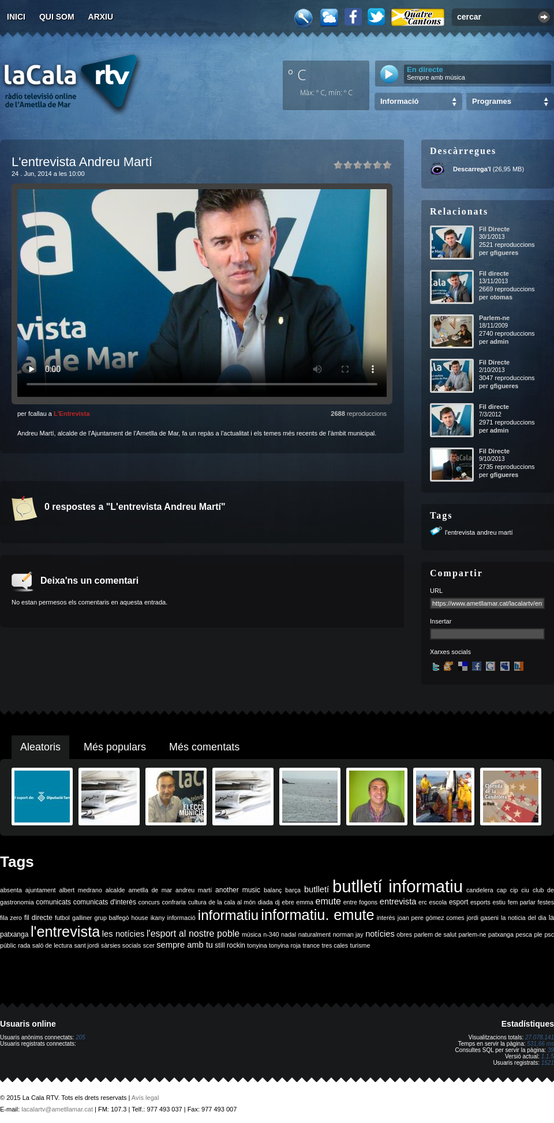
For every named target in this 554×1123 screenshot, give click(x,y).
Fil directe (494, 273)
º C (297, 74)
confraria (174, 902)
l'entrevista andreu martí (479, 532)
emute (328, 901)
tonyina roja (285, 945)
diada (265, 902)
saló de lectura (52, 945)
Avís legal (145, 1097)
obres (404, 934)
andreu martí (193, 890)
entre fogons (360, 902)
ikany (158, 917)
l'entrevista (65, 931)
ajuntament (40, 890)
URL (436, 590)
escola (438, 902)
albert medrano (80, 890)
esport (458, 902)
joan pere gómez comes (431, 917)
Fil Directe (494, 229)
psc (549, 934)
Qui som (56, 16)
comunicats (53, 902)
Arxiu (101, 16)
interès (386, 917)
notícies (380, 933)
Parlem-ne (494, 317)
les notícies (123, 933)
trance (311, 945)
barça (293, 890)
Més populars (115, 747)
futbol (62, 917)
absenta (11, 890)
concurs (149, 902)
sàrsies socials (121, 945)
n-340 (271, 934)
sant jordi (86, 945)
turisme (360, 945)
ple (538, 934)
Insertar (440, 621)
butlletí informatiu (397, 886)
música (251, 934)
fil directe (38, 918)
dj (277, 902)
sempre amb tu (184, 944)
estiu (499, 902)
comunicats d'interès (104, 902)
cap (502, 890)
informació (181, 917)
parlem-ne (472, 934)
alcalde (115, 890)
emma (304, 902)
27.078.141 (539, 1037)
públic (8, 945)
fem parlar (522, 902)
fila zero (11, 917)
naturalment (314, 934)
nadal (288, 934)
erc (422, 902)
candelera (479, 890)
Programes (491, 101)
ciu (525, 890)
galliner (82, 917)
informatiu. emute (317, 915)
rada (24, 945)
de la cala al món (232, 902)
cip (514, 890)
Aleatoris (40, 747)
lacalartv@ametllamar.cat (57, 1109)
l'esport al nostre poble (193, 933)
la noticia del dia (523, 917)
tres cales (334, 945)
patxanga (501, 934)
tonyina (257, 945)
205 (80, 1037)
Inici (16, 16)
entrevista (398, 901)
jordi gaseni (483, 917)
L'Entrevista (72, 413)
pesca (524, 934)
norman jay (348, 934)
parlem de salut (435, 934)
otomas (501, 297)
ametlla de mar (150, 890)
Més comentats (204, 747)
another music (237, 890)
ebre (288, 902)
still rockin (230, 945)
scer (149, 945)
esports (480, 902)
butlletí (316, 889)
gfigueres (504, 252)
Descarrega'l (472, 169)
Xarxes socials (450, 651)
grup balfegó (111, 917)
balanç (273, 890)
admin (499, 341)
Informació (399, 101)
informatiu (228, 915)
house (140, 917)
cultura (197, 902)
